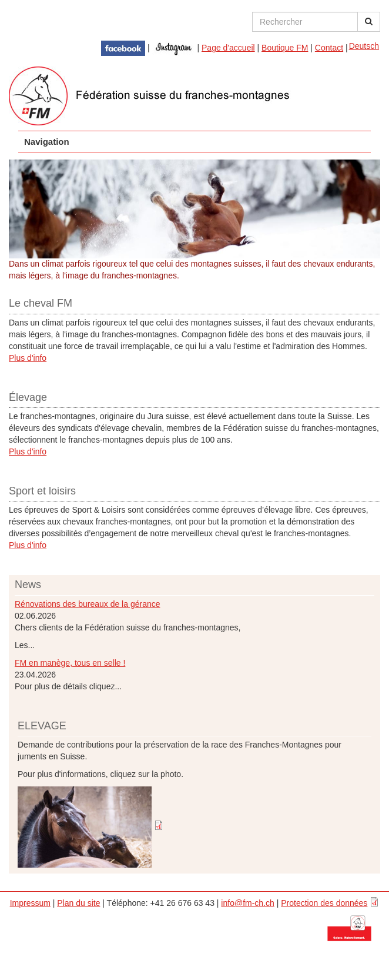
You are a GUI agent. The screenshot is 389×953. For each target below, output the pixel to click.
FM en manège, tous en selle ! (70, 663)
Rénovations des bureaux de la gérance (87, 604)
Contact (329, 47)
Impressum (30, 903)
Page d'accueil (228, 47)
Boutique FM (284, 47)
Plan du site (78, 903)
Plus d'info (27, 358)
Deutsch (364, 46)
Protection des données (324, 903)
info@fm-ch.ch (247, 903)
